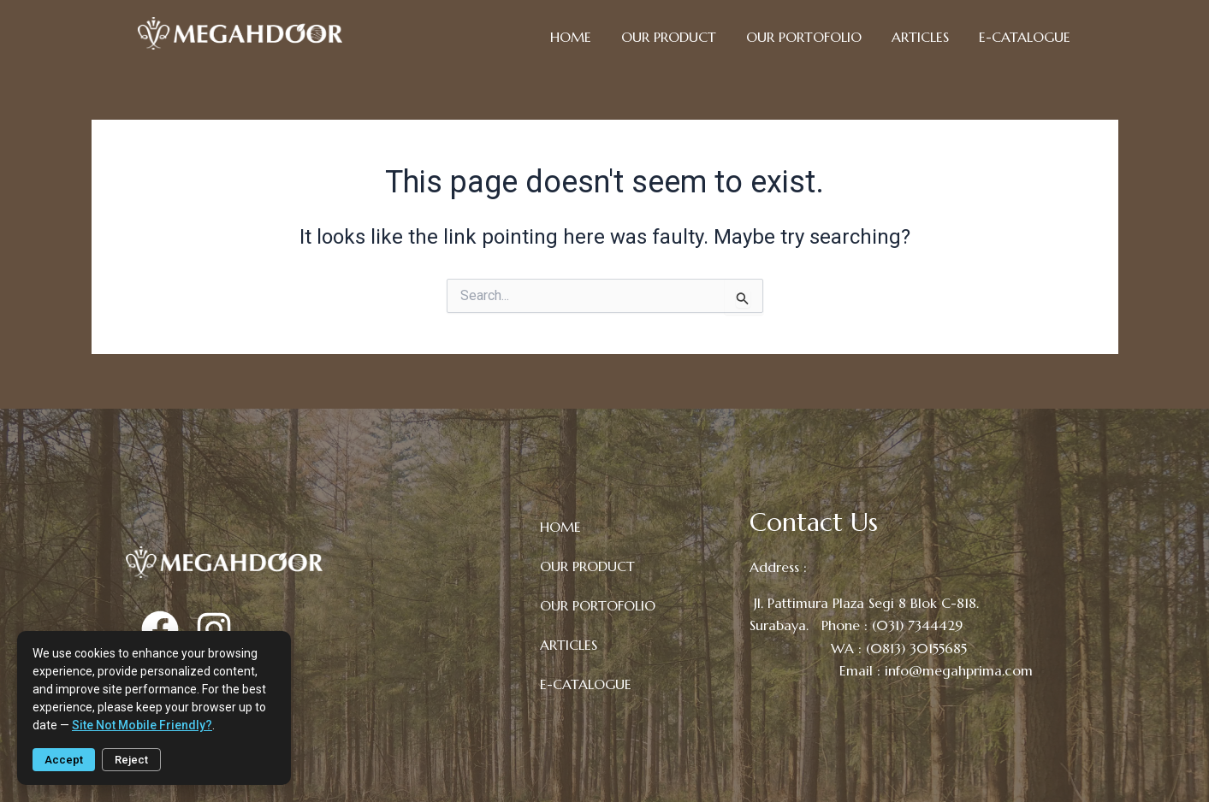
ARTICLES (920, 36)
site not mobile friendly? (142, 725)
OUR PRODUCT (668, 36)
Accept (63, 759)
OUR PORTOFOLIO (804, 36)
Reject (131, 759)
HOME (570, 36)
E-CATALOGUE (1024, 36)
